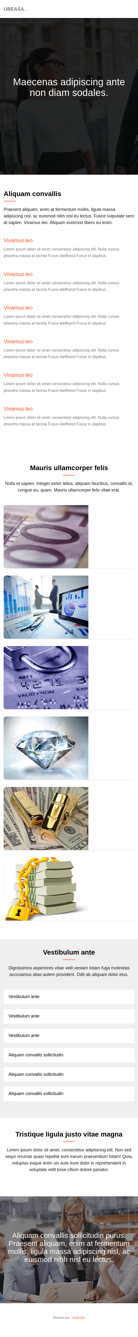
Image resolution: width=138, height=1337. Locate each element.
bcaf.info (78, 1318)
